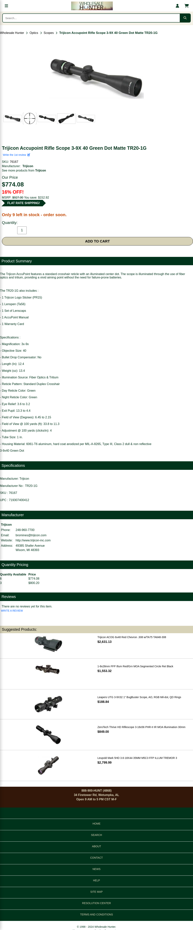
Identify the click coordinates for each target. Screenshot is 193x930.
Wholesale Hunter (12, 32)
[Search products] (91, 18)
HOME (96, 823)
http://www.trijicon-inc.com (33, 540)
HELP (96, 880)
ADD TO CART (97, 241)
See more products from (24, 170)
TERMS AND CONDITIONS (96, 914)
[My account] (177, 6)
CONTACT (96, 857)
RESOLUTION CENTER (96, 903)
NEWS (96, 869)
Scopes (49, 32)
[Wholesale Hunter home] (92, 6)
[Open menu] (6, 6)
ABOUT (96, 846)
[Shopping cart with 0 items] (186, 6)
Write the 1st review (16, 154)
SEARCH (96, 834)
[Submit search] (185, 18)
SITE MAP (96, 891)
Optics (34, 32)
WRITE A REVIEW (12, 610)
